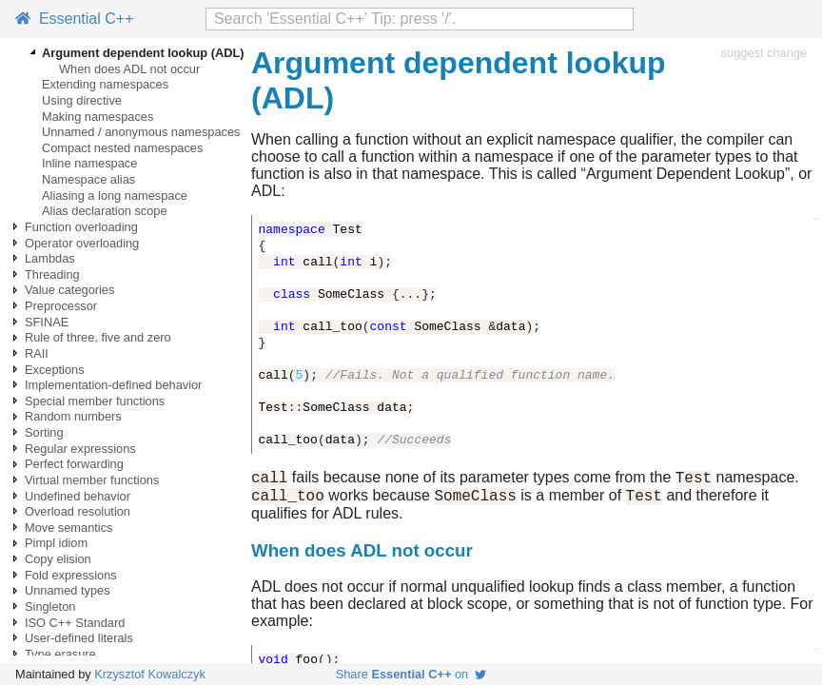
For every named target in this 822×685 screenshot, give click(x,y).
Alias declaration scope (104, 211)
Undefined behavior (77, 496)
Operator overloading (82, 243)
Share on (411, 674)
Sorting (44, 432)
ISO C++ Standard (75, 623)
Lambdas (50, 258)
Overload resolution (77, 511)
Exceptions (55, 369)
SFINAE (46, 322)
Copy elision (58, 559)
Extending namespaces (105, 84)
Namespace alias (88, 179)
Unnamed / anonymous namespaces (141, 132)
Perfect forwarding (74, 464)
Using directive (82, 100)
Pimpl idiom (56, 543)
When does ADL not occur (129, 69)
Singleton (50, 606)
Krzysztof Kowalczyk (150, 674)
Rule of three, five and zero (98, 337)
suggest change (764, 53)
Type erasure (60, 654)
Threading (52, 274)
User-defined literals (79, 638)
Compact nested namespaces (122, 148)
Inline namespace (89, 163)
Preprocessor (61, 306)
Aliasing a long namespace (114, 195)
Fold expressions (71, 575)
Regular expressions (80, 448)
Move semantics (68, 527)
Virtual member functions (92, 480)
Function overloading (81, 227)
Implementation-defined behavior (113, 385)
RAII (37, 353)
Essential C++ (74, 18)
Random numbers (73, 416)
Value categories (69, 290)
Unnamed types (67, 590)
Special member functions (95, 401)
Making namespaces (97, 116)
